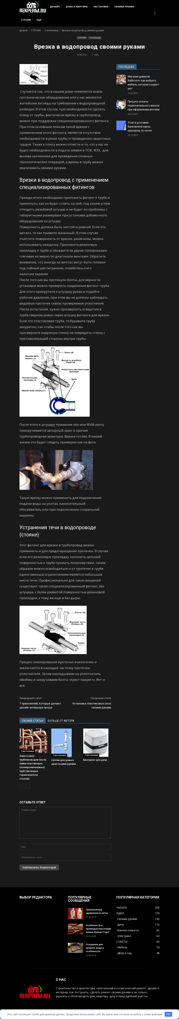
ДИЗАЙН (55, 6)
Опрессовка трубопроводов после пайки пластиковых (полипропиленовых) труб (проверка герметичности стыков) (32, 767)
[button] (155, 13)
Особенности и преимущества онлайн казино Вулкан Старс (98, 929)
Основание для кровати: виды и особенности (95, 948)
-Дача (120, 924)
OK (168, 1014)
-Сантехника (95, 37)
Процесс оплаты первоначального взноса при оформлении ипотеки (144, 105)
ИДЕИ (120, 913)
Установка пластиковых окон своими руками (91, 705)
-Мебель (122, 947)
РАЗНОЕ (121, 907)
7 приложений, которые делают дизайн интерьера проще (40, 705)
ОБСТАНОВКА (101, 6)
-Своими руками (126, 919)
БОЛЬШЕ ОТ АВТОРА (61, 720)
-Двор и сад (123, 953)
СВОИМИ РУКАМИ (125, 6)
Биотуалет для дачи (95, 759)
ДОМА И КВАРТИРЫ (77, 6)
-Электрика (123, 936)
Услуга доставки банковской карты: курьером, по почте (140, 126)
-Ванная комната (127, 930)
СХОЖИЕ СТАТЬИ (32, 720)
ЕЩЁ (40, 19)
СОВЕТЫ (122, 941)
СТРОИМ (27, 19)
